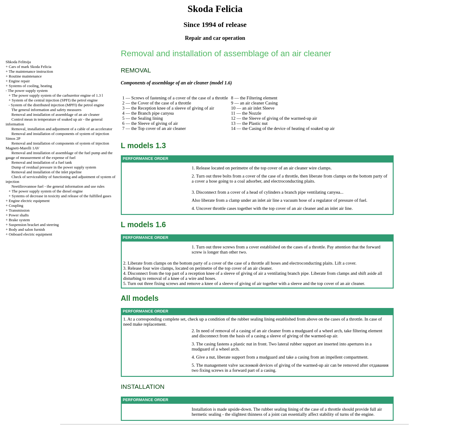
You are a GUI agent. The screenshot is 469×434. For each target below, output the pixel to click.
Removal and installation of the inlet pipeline (46, 172)
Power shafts (19, 215)
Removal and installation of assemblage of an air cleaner (55, 114)
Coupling (16, 205)
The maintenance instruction (31, 71)
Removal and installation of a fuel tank (41, 162)
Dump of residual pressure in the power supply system (53, 167)
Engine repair (19, 81)
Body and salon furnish (27, 229)
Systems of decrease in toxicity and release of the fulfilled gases (61, 196)
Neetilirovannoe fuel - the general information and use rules (57, 186)
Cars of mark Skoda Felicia (30, 66)
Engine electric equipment (29, 200)
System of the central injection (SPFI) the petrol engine (55, 100)
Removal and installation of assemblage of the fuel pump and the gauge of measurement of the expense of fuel (59, 155)
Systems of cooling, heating (30, 86)
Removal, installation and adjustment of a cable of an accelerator (61, 129)
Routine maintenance (25, 76)
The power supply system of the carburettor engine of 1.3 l (57, 95)
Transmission (19, 210)
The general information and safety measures (46, 109)
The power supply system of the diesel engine (47, 191)
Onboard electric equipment (30, 234)
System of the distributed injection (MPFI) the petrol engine (57, 105)
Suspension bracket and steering (34, 224)
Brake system (19, 220)
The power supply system (28, 90)
